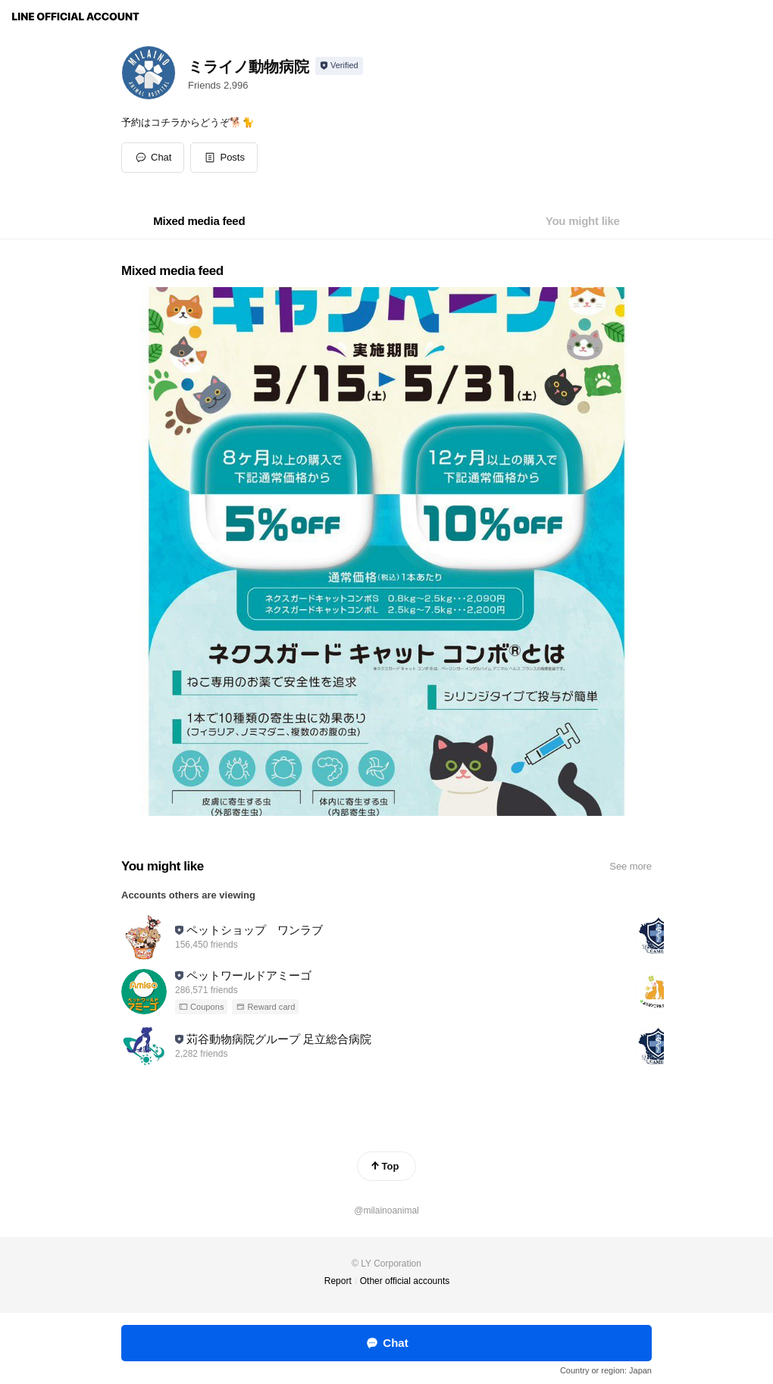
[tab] (199, 221)
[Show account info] (339, 66)
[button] (224, 157)
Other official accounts (405, 1281)
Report (338, 1281)
